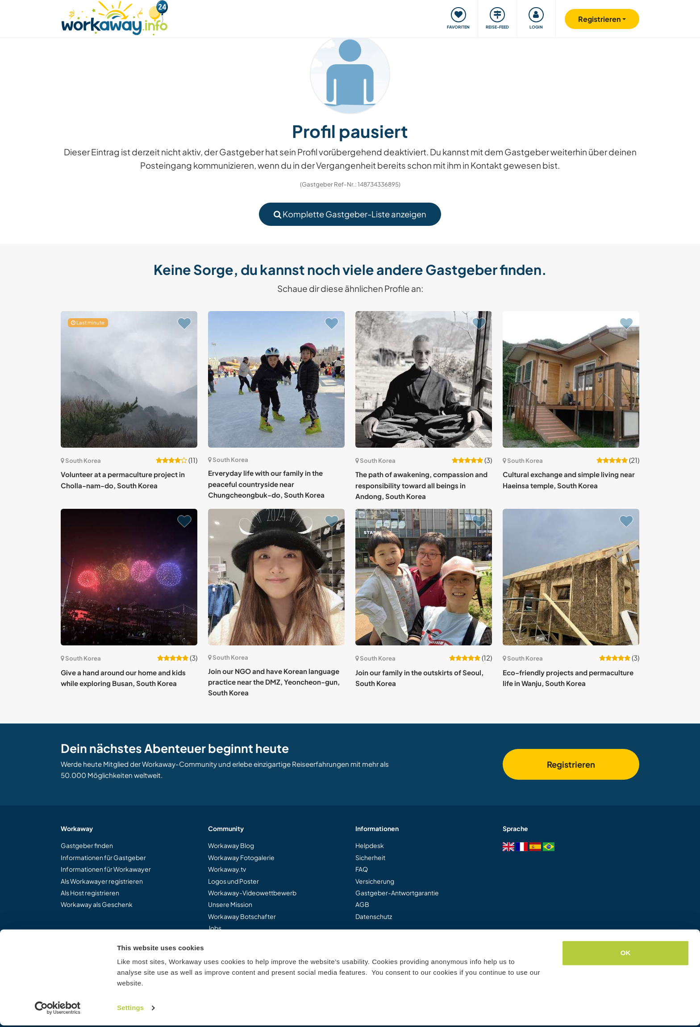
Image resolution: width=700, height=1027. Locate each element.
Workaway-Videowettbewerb (252, 893)
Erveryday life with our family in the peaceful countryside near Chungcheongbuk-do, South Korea (266, 484)
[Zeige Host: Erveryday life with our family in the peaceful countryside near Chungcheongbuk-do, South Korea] (276, 379)
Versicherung (374, 881)
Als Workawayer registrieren (102, 881)
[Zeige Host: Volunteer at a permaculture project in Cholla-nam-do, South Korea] (129, 379)
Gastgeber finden (87, 845)
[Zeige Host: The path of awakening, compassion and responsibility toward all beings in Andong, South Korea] (423, 379)
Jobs (214, 928)
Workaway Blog (231, 845)
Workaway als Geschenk (97, 904)
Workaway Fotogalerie (241, 857)
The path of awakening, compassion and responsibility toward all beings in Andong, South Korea (421, 485)
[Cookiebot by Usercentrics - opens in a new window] (58, 1009)
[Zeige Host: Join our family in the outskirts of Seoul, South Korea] (423, 577)
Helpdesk (369, 845)
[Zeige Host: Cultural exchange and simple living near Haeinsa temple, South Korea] (571, 379)
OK (626, 954)
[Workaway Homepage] (114, 16)
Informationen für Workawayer (106, 869)
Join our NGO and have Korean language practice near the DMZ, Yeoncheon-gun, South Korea (274, 682)
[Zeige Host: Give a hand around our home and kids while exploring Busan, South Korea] (129, 577)
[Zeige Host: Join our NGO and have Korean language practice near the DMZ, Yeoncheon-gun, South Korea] (276, 577)
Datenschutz (373, 916)
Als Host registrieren (90, 893)
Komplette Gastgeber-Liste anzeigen (350, 214)
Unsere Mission (230, 904)
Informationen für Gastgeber (103, 857)
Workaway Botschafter (242, 916)
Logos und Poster (233, 881)
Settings (130, 1009)
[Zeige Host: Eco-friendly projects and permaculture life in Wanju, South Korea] (571, 577)
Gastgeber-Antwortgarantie (397, 893)
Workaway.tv (227, 869)
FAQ (361, 869)
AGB (362, 904)
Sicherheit (370, 857)
